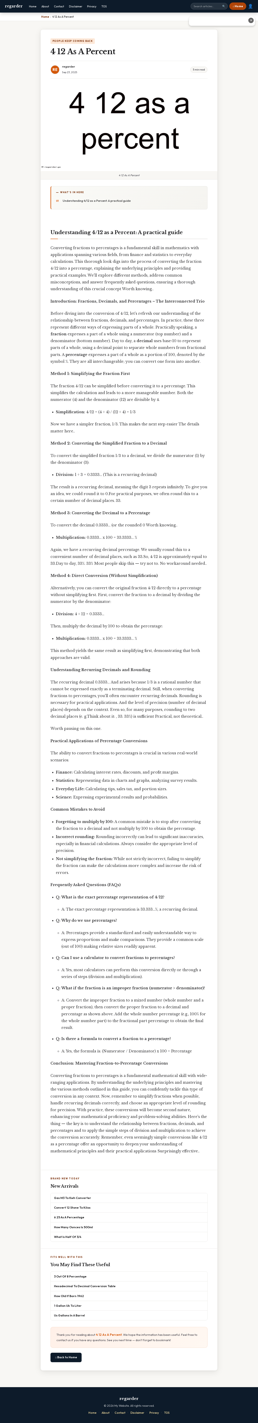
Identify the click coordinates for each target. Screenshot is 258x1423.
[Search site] (209, 6)
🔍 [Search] (223, 6)
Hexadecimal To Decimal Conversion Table (85, 1286)
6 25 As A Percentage (69, 1217)
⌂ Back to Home (66, 1357)
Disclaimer (75, 6)
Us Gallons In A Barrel (69, 1315)
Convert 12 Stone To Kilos (72, 1207)
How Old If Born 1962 (69, 1296)
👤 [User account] (250, 6)
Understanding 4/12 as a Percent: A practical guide (97, 201)
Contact (59, 6)
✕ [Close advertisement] (251, 20)
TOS (104, 6)
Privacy (91, 6)
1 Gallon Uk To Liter (68, 1306)
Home (32, 6)
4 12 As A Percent (109, 1335)
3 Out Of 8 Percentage (70, 1276)
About (45, 6)
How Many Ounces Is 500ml (73, 1227)
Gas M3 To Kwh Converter (72, 1198)
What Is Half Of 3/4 (67, 1237)
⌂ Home (238, 6)
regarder (14, 6)
